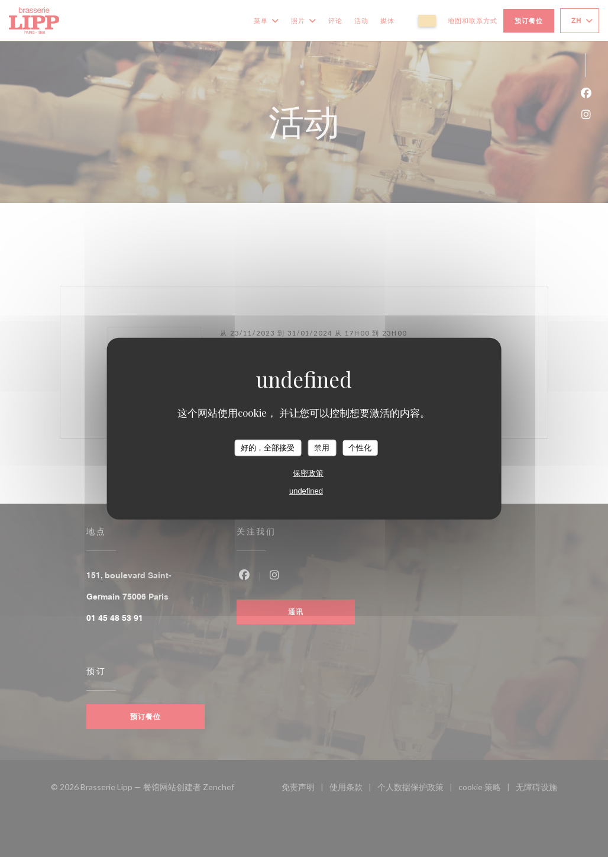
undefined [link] (306, 490)
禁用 (321, 447)
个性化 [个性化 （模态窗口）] (359, 447)
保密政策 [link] (308, 472)
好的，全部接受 (268, 447)
